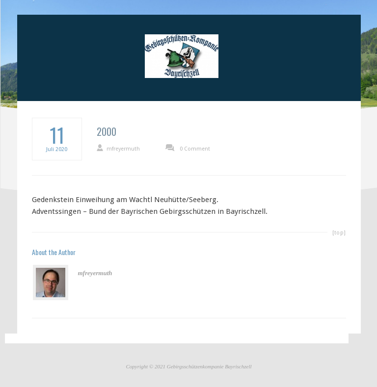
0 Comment (195, 149)
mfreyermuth (123, 149)
